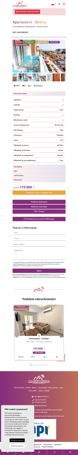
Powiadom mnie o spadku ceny (39, 192)
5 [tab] (39, 365)
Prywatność (58, 445)
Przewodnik (32, 391)
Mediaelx (50, 447)
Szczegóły (18, 166)
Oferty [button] (34, 388)
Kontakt (46, 391)
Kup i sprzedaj (53, 388)
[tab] (39, 93)
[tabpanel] (39, 333)
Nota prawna (48, 445)
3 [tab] (34, 365)
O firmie (28, 388)
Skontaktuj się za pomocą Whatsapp (39, 219)
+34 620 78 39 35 (39, 400)
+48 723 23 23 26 (39, 402)
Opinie (41, 391)
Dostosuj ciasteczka (17, 446)
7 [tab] (43, 365)
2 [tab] (32, 365)
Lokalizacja (18, 175)
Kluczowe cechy (20, 93)
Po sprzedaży (42, 388)
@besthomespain (40, 406)
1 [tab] (30, 365)
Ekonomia (18, 180)
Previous (15, 56)
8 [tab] (45, 365)
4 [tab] (36, 365)
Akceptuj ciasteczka (17, 440)
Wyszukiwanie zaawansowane (27, 11)
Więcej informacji (18, 435)
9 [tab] (47, 365)
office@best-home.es (41, 396)
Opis (15, 171)
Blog (61, 388)
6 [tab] (41, 365)
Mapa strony (36, 447)
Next (63, 56)
